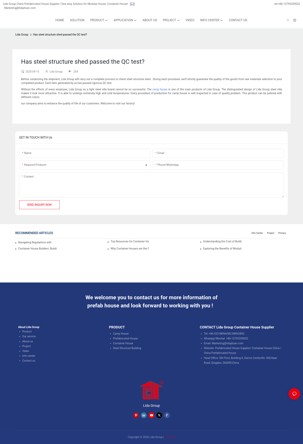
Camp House (121, 333)
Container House (123, 343)
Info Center (257, 233)
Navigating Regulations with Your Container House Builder (34, 242)
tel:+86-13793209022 (287, 3)
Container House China (265, 348)
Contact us (28, 360)
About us (27, 341)
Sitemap (170, 437)
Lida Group (21, 34)
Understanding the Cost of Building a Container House (222, 241)
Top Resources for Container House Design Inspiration (130, 241)
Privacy (282, 233)
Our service (29, 336)
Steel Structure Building (127, 348)
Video (25, 351)
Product (27, 331)
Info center (28, 355)
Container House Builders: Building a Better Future (37, 248)
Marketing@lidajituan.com (20, 7)
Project (270, 233)
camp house (159, 89)
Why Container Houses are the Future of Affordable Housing (130, 248)
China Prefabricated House (220, 352)
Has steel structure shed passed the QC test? (60, 34)
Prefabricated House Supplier (232, 348)
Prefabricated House (125, 338)
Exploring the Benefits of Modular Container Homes (222, 248)
